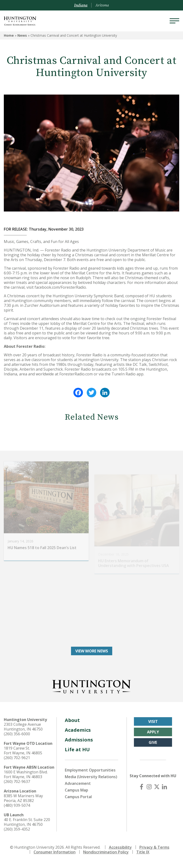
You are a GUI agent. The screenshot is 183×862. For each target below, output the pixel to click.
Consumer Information (55, 852)
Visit (153, 721)
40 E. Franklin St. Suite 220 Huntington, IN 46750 (27, 822)
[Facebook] (141, 787)
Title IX (142, 852)
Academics (78, 730)
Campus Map (76, 790)
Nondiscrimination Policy (106, 852)
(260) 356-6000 (17, 733)
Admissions (79, 739)
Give (153, 742)
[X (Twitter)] (157, 787)
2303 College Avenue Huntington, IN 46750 (23, 727)
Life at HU (77, 749)
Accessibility (120, 847)
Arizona (102, 5)
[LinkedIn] (164, 787)
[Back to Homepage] (91, 685)
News (22, 35)
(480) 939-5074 (17, 805)
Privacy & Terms (154, 847)
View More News (91, 651)
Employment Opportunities (90, 770)
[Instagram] (149, 787)
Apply (153, 732)
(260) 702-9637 (17, 781)
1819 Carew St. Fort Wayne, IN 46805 (23, 751)
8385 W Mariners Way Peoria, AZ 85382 (23, 798)
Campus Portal (78, 796)
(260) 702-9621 (17, 757)
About (72, 720)
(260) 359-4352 (17, 829)
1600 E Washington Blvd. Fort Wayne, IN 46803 (26, 774)
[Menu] (174, 21)
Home (9, 35)
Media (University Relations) (91, 776)
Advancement (78, 783)
